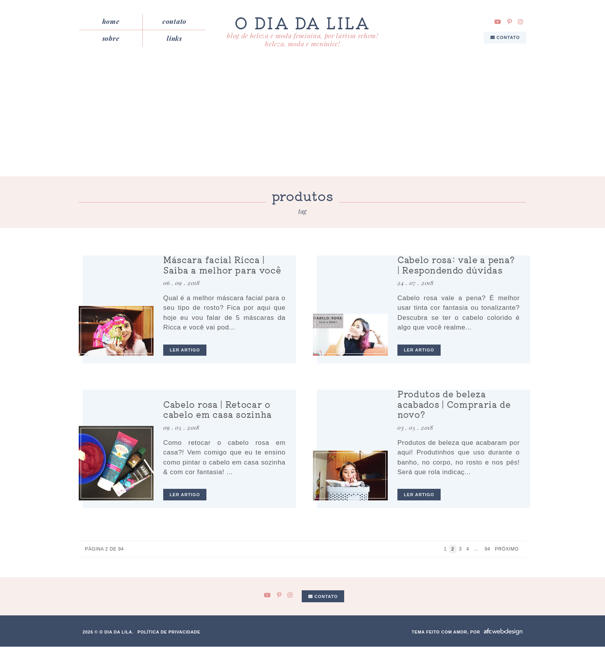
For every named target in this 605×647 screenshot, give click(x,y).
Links (174, 38)
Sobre (110, 38)
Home (111, 21)
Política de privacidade (168, 632)
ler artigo (185, 350)
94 (487, 549)
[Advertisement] (302, 119)
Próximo (507, 549)
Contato (174, 21)
